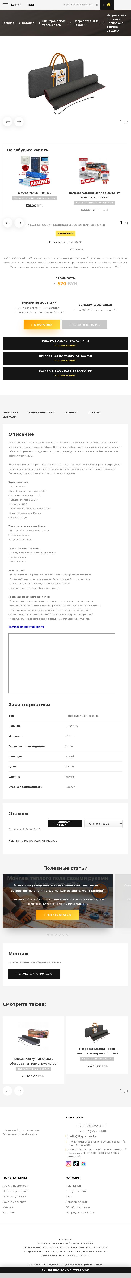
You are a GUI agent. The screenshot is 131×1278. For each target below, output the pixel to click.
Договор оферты (77, 1201)
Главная (8, 23)
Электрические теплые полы (54, 23)
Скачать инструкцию (34, 973)
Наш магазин (74, 1185)
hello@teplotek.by (82, 1136)
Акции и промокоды (15, 1185)
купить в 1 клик (85, 324)
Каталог (16, 4)
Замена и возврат (14, 1201)
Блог (69, 1196)
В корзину (41, 324)
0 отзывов (77, 249)
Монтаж (8, 1207)
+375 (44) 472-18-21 (118, 5)
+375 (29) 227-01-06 (124, 5)
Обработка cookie (78, 1207)
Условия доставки (14, 1196)
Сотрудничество (76, 1191)
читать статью (57, 914)
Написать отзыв (63, 824)
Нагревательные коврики (86, 23)
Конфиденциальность (80, 1212)
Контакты (9, 1212)
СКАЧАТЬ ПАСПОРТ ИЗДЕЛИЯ (26, 627)
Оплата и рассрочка (16, 1191)
